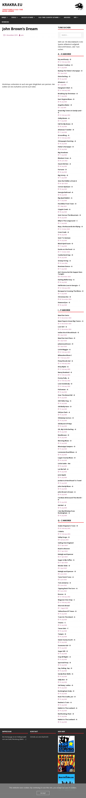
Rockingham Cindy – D (66, 691)
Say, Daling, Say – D (65, 668)
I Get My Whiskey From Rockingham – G (66, 512)
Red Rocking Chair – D (66, 714)
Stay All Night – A (64, 657)
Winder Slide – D (64, 566)
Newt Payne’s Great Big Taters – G (70, 321)
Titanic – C (62, 623)
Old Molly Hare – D (64, 406)
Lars (22, 35)
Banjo (4, 17)
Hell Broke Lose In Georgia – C (69, 285)
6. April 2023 (63, 335)
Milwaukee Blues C (65, 355)
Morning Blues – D (64, 441)
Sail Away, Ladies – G (65, 685)
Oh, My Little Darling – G (67, 429)
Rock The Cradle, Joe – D (67, 697)
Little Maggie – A (64, 349)
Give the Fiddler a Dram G (67, 181)
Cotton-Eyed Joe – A (65, 187)
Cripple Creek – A (64, 209)
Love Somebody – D (65, 384)
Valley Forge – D (64, 537)
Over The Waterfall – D (66, 395)
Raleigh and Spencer (65, 554)
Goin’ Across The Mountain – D (69, 215)
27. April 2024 (64, 545)
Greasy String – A (64, 261)
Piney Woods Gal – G (65, 361)
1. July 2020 (63, 85)
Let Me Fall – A (63, 469)
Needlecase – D (63, 435)
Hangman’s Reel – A (65, 88)
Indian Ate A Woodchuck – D (68, 332)
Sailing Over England (65, 543)
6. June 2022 (63, 574)
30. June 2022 (63, 160)
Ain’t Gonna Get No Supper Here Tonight (70, 273)
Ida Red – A (62, 505)
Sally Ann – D (62, 680)
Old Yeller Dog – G (64, 401)
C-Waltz (61, 531)
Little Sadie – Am (64, 463)
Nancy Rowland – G (65, 372)
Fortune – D (62, 169)
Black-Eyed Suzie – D (65, 244)
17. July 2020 (63, 67)
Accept (43, 793)
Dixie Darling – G (64, 76)
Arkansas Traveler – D (66, 130)
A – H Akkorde (64, 54)
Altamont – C (63, 82)
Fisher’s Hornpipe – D (66, 147)
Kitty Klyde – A (63, 367)
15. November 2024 (65, 318)
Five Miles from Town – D (67, 204)
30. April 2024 (64, 183)
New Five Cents (63, 315)
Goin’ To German (64, 238)
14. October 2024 (65, 229)
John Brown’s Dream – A (66, 492)
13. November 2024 (65, 329)
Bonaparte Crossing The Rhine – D (70, 291)
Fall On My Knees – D (65, 124)
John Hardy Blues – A (65, 486)
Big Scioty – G (63, 175)
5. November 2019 (11, 35)
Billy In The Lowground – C (67, 221)
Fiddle (13, 17)
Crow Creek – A (63, 232)
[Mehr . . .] (23, 739)
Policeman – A (63, 389)
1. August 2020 (64, 608)
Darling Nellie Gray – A (66, 280)
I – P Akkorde (64, 310)
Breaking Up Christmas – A (68, 94)
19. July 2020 (63, 240)
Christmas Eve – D (64, 297)
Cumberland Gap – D (65, 255)
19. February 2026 (65, 534)
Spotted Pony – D (64, 663)
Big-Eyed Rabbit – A (65, 198)
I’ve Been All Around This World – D (70, 499)
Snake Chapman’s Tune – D (68, 526)
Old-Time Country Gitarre (48, 17)
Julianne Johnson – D (65, 344)
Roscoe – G (62, 594)
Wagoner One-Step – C (66, 600)
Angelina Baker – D (65, 105)
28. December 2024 (65, 299)
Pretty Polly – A (63, 378)
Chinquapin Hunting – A (67, 141)
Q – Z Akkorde (64, 520)
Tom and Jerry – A (64, 583)
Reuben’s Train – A (65, 702)
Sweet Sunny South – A (66, 640)
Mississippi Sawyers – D (66, 446)
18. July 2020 (63, 79)
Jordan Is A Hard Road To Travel (69, 481)
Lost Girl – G (62, 327)
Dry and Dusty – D (64, 59)
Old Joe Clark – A (64, 412)
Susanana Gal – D (64, 645)
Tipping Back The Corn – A (67, 588)
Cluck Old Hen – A (64, 164)
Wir (75, 17)
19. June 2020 (63, 263)
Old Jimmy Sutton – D (66, 418)
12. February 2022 (65, 62)
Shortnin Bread (64, 606)
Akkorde (67, 17)
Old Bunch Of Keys (65, 424)
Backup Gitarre (27, 17)
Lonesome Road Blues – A (67, 452)
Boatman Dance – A (65, 266)
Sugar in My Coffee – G (66, 560)
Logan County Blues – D (66, 458)
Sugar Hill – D (63, 651)
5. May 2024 (63, 206)
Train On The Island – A (66, 617)
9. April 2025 (63, 73)
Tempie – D (62, 634)
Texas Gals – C (63, 628)
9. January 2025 (64, 540)
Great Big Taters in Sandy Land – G (70, 112)
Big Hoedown (63, 152)
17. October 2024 (65, 252)
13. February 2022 (65, 115)
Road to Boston (64, 549)
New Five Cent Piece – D (66, 338)
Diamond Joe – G (64, 302)
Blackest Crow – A (64, 158)
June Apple (62, 475)
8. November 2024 (65, 276)
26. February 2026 (65, 528)
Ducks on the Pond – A (66, 249)
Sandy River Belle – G (65, 674)
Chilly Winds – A (63, 118)
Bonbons (5, 22)
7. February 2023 (65, 358)
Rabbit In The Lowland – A (67, 708)
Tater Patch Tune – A (66, 577)
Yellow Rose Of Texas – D (67, 611)
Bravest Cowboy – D (65, 65)
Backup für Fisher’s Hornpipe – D (70, 71)
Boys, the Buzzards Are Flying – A (70, 226)
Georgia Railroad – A (65, 192)
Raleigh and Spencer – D (67, 571)
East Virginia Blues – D (66, 99)
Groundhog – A (63, 135)
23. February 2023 (65, 352)
